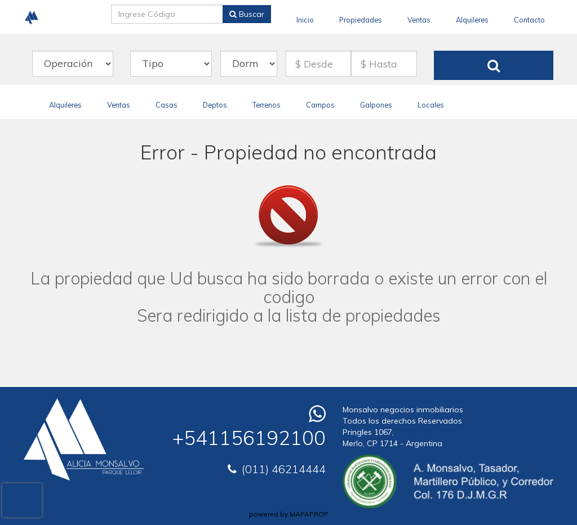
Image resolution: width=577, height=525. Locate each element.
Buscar (246, 14)
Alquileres (472, 19)
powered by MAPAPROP (289, 514)
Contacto (529, 19)
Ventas (418, 19)
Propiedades (360, 19)
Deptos (215, 104)
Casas (166, 104)
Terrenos (266, 104)
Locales (431, 104)
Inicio (305, 19)
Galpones (376, 104)
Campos (320, 104)
